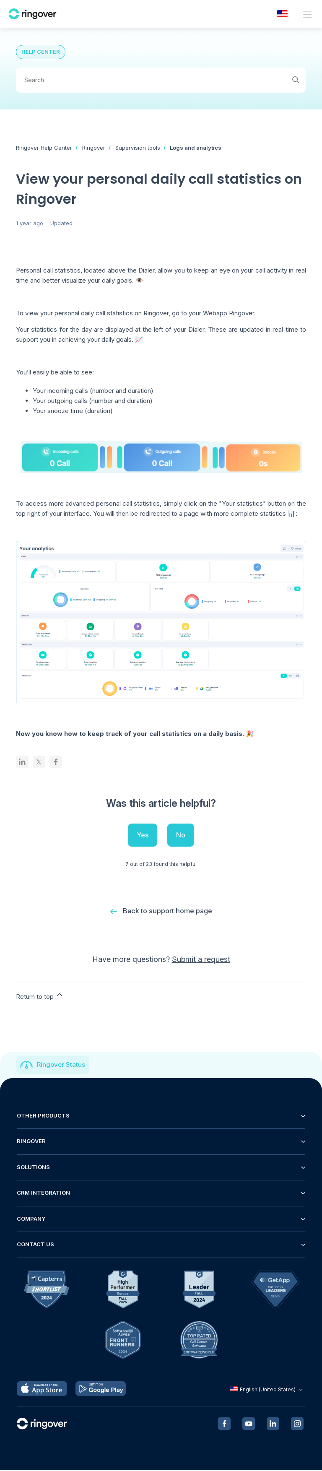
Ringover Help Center (44, 147)
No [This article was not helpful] (180, 835)
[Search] (161, 80)
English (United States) (267, 1391)
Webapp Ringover (228, 313)
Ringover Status (61, 1066)
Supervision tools (137, 147)
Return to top (40, 996)
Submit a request (201, 960)
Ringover (93, 147)
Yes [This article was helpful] (142, 835)
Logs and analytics (195, 147)
